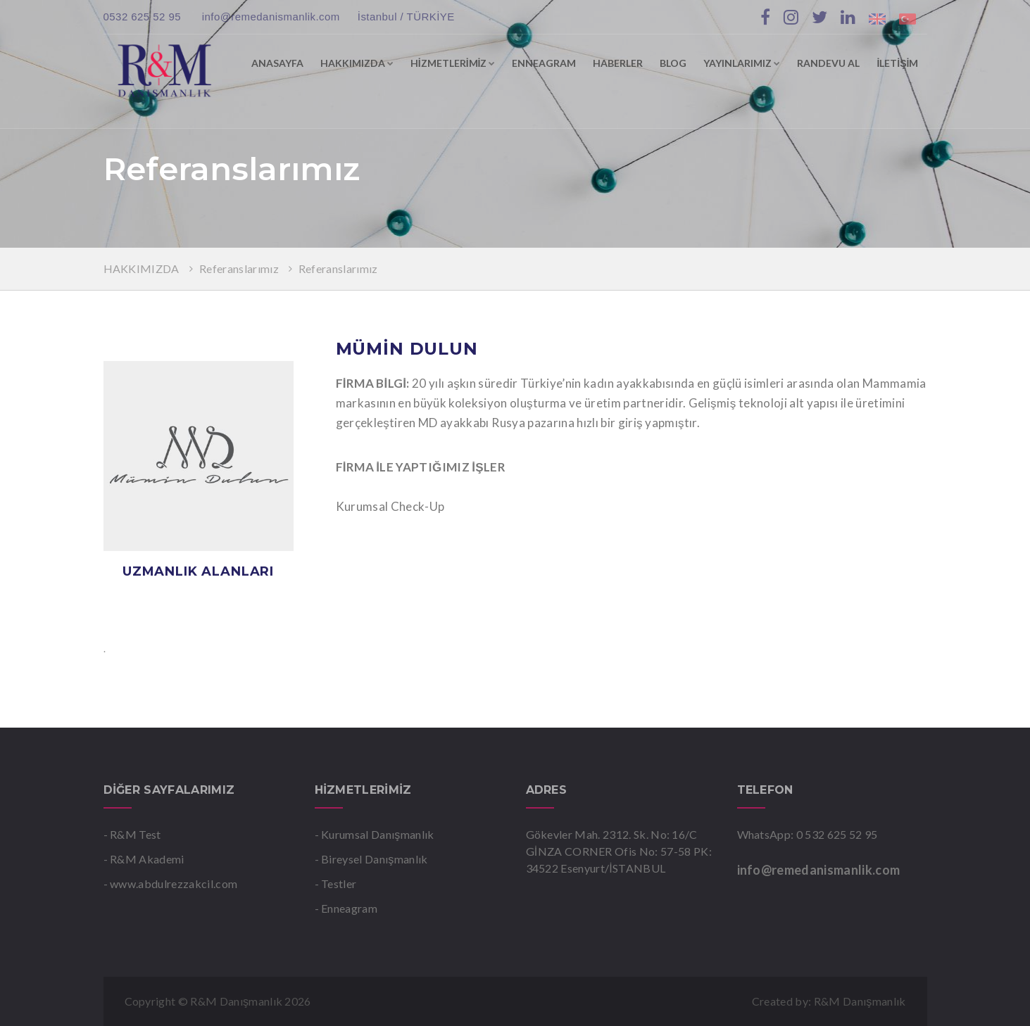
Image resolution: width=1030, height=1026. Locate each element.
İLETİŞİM (897, 63)
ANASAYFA (277, 63)
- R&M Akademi (143, 859)
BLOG (673, 63)
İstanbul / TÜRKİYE (406, 17)
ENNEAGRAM (544, 63)
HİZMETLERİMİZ (453, 63)
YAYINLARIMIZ (741, 63)
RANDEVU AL (828, 63)
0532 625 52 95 (143, 17)
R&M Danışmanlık (860, 1001)
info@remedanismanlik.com (271, 17)
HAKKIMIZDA (357, 63)
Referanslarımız (239, 268)
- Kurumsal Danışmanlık (374, 834)
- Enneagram (346, 908)
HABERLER (618, 63)
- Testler (336, 883)
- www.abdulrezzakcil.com (170, 883)
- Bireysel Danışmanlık (371, 859)
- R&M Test (132, 834)
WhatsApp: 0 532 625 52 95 (807, 834)
